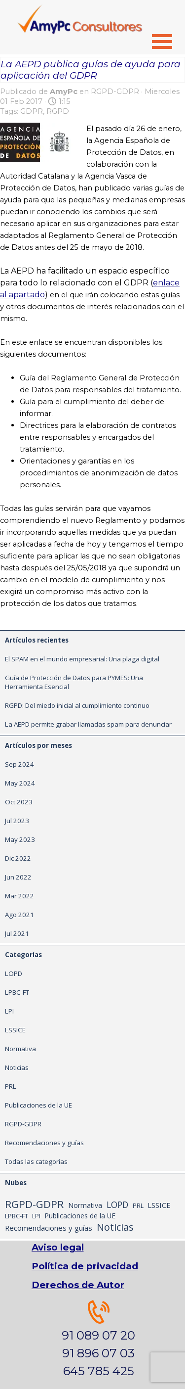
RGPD (57, 111)
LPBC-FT (17, 992)
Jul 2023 (17, 820)
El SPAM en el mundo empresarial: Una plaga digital (82, 658)
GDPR (31, 111)
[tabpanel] (98, 1340)
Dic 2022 (18, 858)
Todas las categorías (36, 1161)
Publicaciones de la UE (38, 1105)
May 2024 (20, 783)
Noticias (17, 1067)
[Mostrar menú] (162, 41)
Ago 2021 (19, 914)
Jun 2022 (18, 877)
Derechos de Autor (78, 1285)
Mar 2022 (19, 895)
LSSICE (15, 1029)
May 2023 (20, 839)
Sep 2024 (19, 764)
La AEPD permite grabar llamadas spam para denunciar (88, 724)
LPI (9, 1011)
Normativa (20, 1048)
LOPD (13, 973)
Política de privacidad (85, 1266)
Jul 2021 (17, 933)
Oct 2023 (19, 801)
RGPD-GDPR (23, 1123)
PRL (10, 1086)
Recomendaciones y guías (44, 1142)
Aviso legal (58, 1247)
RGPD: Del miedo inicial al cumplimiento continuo (77, 705)
